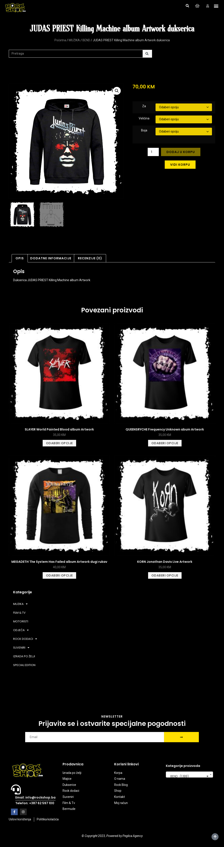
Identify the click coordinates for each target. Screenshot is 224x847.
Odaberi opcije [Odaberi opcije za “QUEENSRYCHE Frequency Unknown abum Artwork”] (164, 443)
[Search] (147, 53)
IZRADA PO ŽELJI (24, 656)
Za (144, 106)
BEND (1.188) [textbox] (188, 776)
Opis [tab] (20, 258)
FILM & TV (19, 613)
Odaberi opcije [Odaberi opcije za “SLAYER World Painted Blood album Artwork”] (59, 443)
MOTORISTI (20, 621)
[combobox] (189, 774)
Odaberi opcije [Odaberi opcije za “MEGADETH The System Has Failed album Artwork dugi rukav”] (59, 575)
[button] (187, 5)
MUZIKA (74, 40)
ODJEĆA (21, 630)
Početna (60, 40)
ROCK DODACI (25, 638)
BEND (86, 40)
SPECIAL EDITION (24, 665)
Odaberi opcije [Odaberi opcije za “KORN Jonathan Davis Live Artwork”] (164, 575)
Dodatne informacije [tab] (50, 258)
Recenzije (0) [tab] (90, 258)
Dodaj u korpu (180, 152)
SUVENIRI (21, 647)
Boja (144, 130)
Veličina (144, 118)
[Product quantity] (153, 152)
